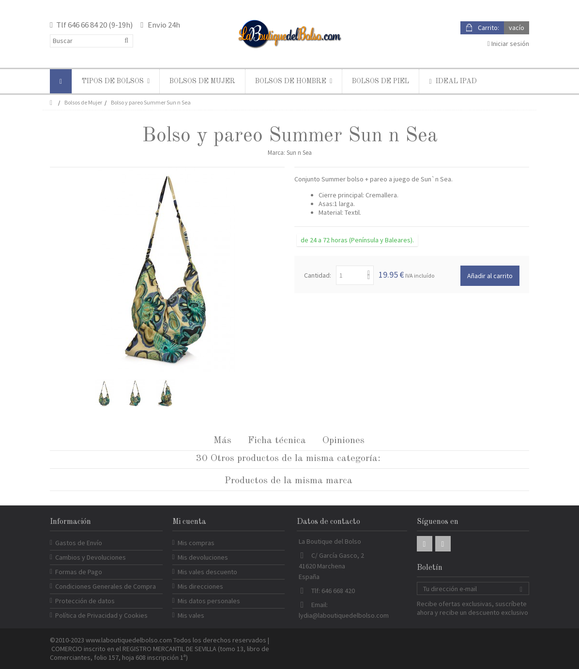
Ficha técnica (277, 441)
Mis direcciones (200, 586)
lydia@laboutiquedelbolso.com (344, 615)
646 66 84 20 (87, 24)
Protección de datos (85, 600)
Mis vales (191, 615)
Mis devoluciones (203, 557)
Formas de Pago (78, 571)
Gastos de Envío (78, 542)
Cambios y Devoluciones (90, 557)
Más (222, 441)
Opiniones (343, 441)
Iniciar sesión (508, 43)
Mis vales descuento (207, 571)
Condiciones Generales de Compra (105, 586)
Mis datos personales (209, 600)
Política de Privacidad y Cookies (101, 615)
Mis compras (196, 542)
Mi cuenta (189, 522)
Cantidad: (317, 275)
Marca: (276, 153)
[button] (115, 81)
